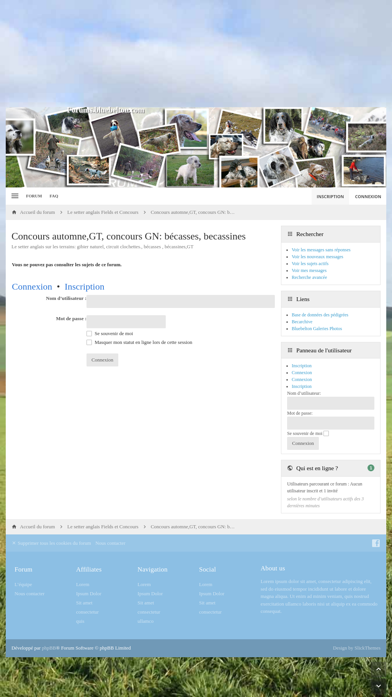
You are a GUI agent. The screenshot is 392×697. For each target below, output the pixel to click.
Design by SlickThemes (357, 648)
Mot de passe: (300, 413)
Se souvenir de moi (110, 333)
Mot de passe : (71, 318)
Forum (34, 196)
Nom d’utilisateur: (304, 393)
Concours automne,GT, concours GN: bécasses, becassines (128, 236)
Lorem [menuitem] (83, 584)
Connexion (32, 287)
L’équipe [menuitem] (23, 584)
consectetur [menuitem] (87, 612)
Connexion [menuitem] (368, 196)
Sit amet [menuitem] (84, 603)
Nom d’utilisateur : (66, 298)
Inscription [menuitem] (330, 196)
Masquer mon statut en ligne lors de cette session (139, 342)
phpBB (49, 648)
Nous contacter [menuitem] (110, 543)
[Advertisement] (196, 53)
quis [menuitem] (80, 621)
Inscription (85, 287)
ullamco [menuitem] (145, 621)
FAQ (54, 196)
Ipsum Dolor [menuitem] (88, 593)
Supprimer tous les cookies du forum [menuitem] (51, 543)
